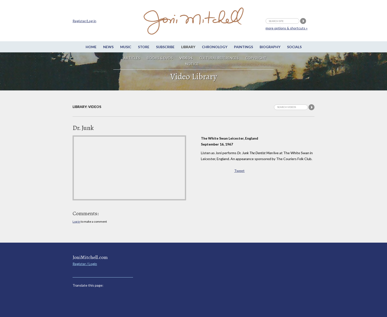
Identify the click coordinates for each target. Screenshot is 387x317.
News (108, 47)
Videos (186, 58)
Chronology (214, 47)
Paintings (243, 47)
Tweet (239, 171)
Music (125, 47)
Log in (76, 221)
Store (143, 47)
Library (188, 47)
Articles (132, 58)
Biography (270, 47)
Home (91, 47)
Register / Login (85, 264)
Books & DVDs (160, 58)
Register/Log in (84, 21)
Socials (294, 47)
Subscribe (165, 47)
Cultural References (219, 58)
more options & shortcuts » (287, 28)
